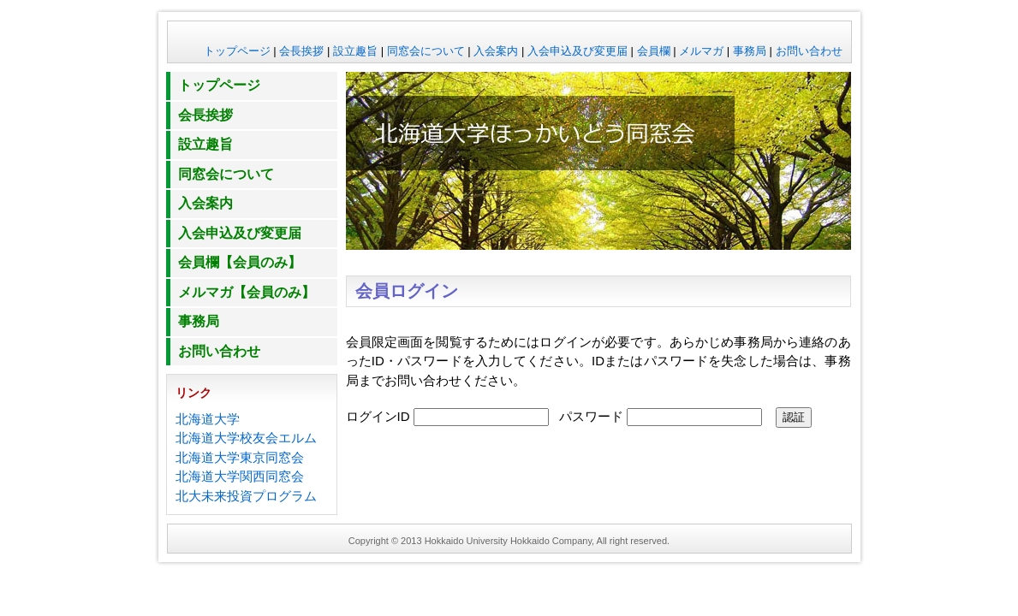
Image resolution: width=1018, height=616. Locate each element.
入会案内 (495, 50)
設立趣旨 (355, 50)
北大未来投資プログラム (246, 496)
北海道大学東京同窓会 (240, 457)
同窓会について (426, 50)
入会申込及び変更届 (577, 50)
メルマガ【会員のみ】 (246, 292)
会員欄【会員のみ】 (239, 262)
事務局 (749, 50)
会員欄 (653, 50)
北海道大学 (208, 419)
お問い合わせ (809, 50)
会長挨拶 (301, 50)
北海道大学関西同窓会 (240, 476)
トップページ (237, 50)
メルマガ (701, 50)
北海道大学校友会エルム (246, 437)
